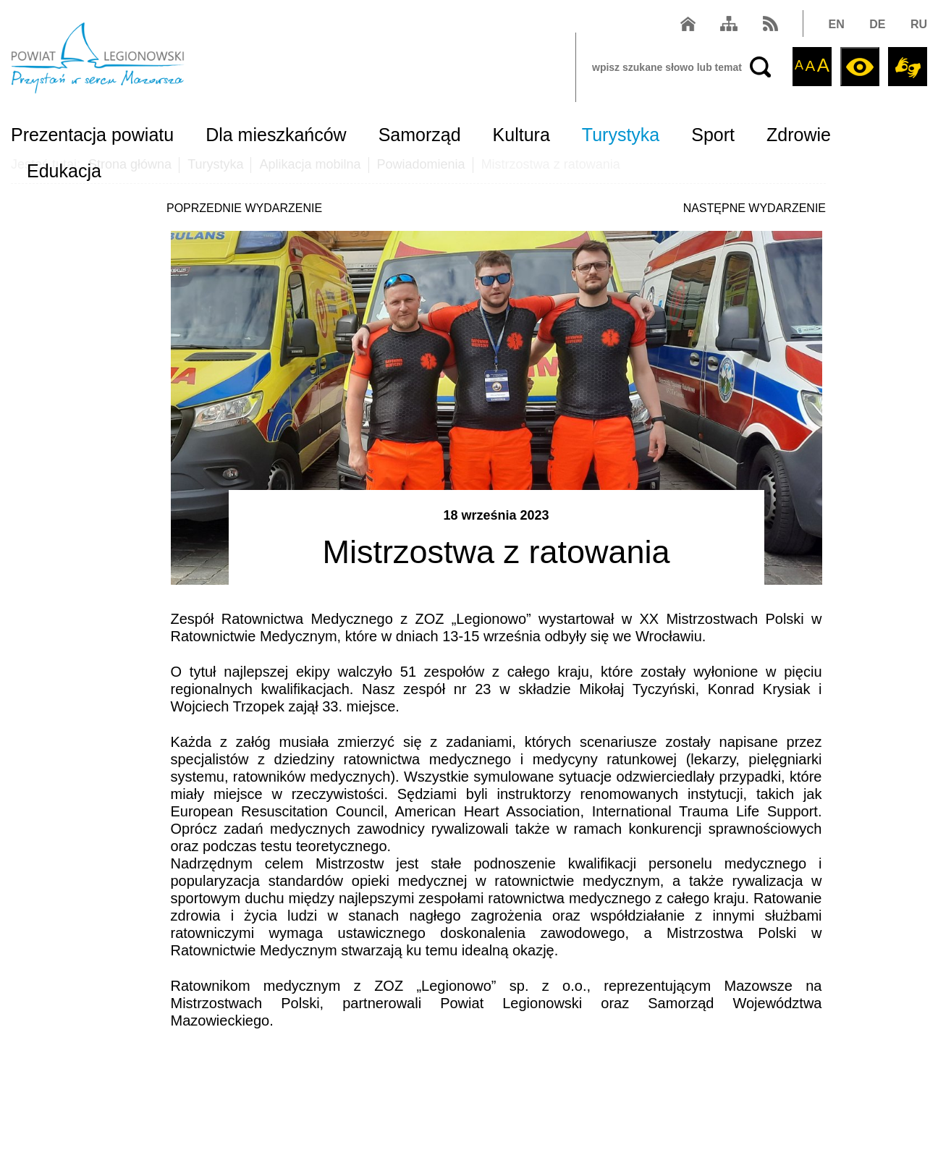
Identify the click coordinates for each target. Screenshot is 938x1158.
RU (918, 24)
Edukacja (64, 171)
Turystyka (620, 134)
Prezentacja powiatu (92, 134)
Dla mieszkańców (276, 134)
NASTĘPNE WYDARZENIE (754, 208)
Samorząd (420, 134)
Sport (713, 134)
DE (877, 24)
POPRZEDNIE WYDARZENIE (244, 208)
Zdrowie (798, 134)
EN (837, 24)
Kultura (521, 134)
